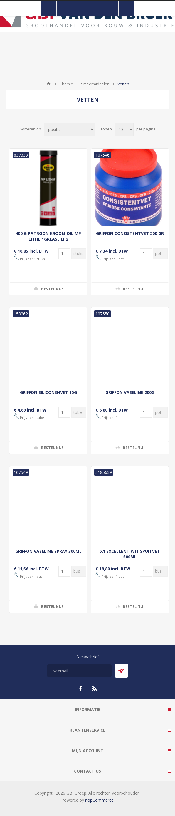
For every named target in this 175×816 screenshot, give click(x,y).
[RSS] (94, 688)
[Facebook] (80, 688)
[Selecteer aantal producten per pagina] (124, 129)
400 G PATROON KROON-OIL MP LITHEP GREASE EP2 (48, 236)
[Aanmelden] (79, 670)
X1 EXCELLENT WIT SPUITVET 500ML (130, 554)
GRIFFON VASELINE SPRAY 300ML (48, 551)
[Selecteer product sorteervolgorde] (69, 129)
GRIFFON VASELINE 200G (129, 392)
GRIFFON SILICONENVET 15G (48, 392)
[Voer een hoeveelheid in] (64, 253)
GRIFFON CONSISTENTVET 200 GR (130, 233)
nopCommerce (99, 800)
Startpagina (49, 84)
